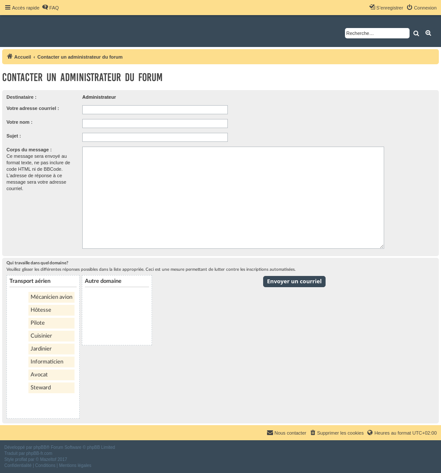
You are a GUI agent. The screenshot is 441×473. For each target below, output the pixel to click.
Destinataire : (21, 97)
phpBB (40, 447)
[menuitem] (50, 8)
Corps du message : (29, 149)
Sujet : (13, 135)
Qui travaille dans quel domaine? (37, 263)
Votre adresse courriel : (32, 108)
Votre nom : (19, 122)
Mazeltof (48, 459)
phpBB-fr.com (39, 453)
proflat (21, 459)
